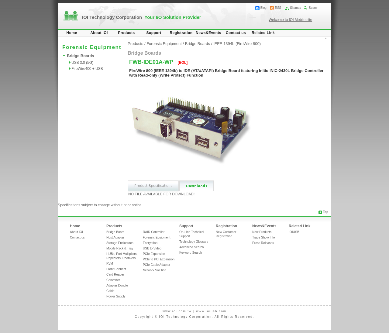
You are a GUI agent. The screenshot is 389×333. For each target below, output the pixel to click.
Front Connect (116, 269)
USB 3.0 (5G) (82, 62)
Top (325, 212)
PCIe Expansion (154, 254)
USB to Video (152, 248)
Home (72, 33)
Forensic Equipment (164, 43)
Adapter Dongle (117, 285)
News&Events (208, 33)
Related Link (263, 33)
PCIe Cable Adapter (156, 264)
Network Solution (154, 270)
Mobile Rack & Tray (119, 248)
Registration (181, 33)
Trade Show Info (263, 237)
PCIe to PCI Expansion (158, 259)
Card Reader (115, 274)
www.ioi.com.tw (177, 311)
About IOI (99, 33)
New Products (261, 232)
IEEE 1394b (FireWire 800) (237, 43)
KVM (109, 263)
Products (126, 33)
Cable (110, 291)
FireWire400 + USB (87, 69)
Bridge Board (115, 232)
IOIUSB (294, 232)
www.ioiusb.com (211, 311)
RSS (278, 7)
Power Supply (116, 296)
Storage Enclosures (119, 243)
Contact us (236, 33)
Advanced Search (191, 247)
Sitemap (295, 7)
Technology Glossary (193, 241)
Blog (263, 7)
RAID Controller (153, 232)
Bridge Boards (80, 55)
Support (153, 33)
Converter (113, 280)
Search (313, 7)
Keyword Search (190, 252)
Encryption (150, 243)
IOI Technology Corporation (141, 17)
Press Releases (263, 243)
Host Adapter (115, 237)
